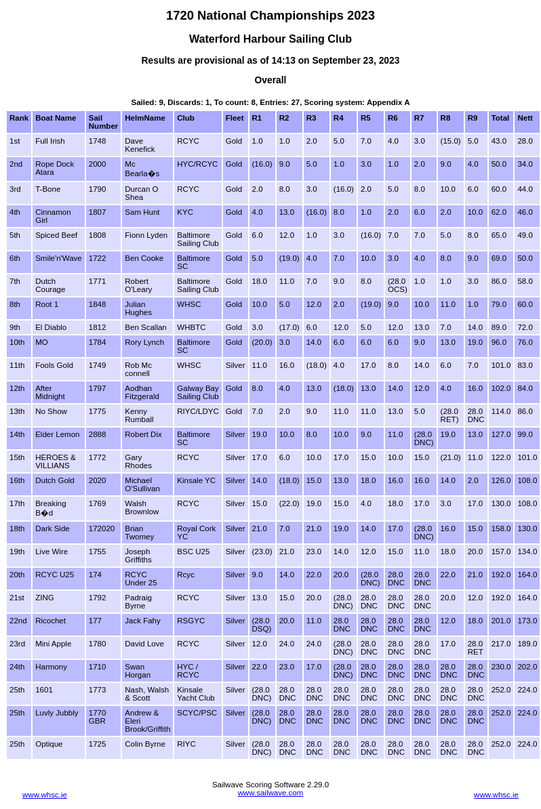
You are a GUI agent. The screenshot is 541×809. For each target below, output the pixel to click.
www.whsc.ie (44, 795)
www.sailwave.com (271, 793)
